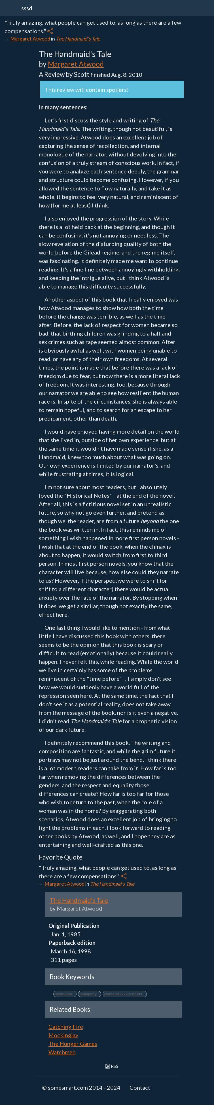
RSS (111, 1066)
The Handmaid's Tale (78, 39)
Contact (140, 1087)
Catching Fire (65, 1026)
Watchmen (62, 1052)
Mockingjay (63, 1035)
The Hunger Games (72, 1043)
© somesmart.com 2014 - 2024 (81, 1087)
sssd (26, 8)
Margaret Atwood (30, 39)
